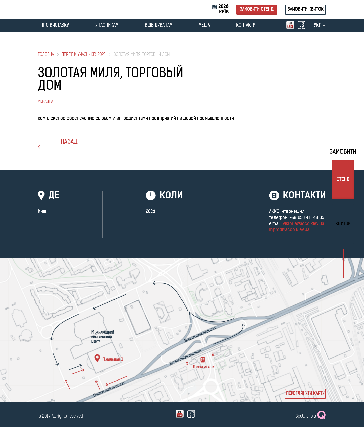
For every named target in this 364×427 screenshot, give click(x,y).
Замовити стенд (257, 9)
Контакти (245, 25)
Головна (46, 54)
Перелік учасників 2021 (84, 54)
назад (58, 144)
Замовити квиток (306, 9)
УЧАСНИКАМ (106, 25)
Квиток (343, 224)
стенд (343, 179)
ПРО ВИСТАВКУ (54, 25)
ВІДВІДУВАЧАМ (158, 25)
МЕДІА (204, 25)
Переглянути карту (305, 394)
